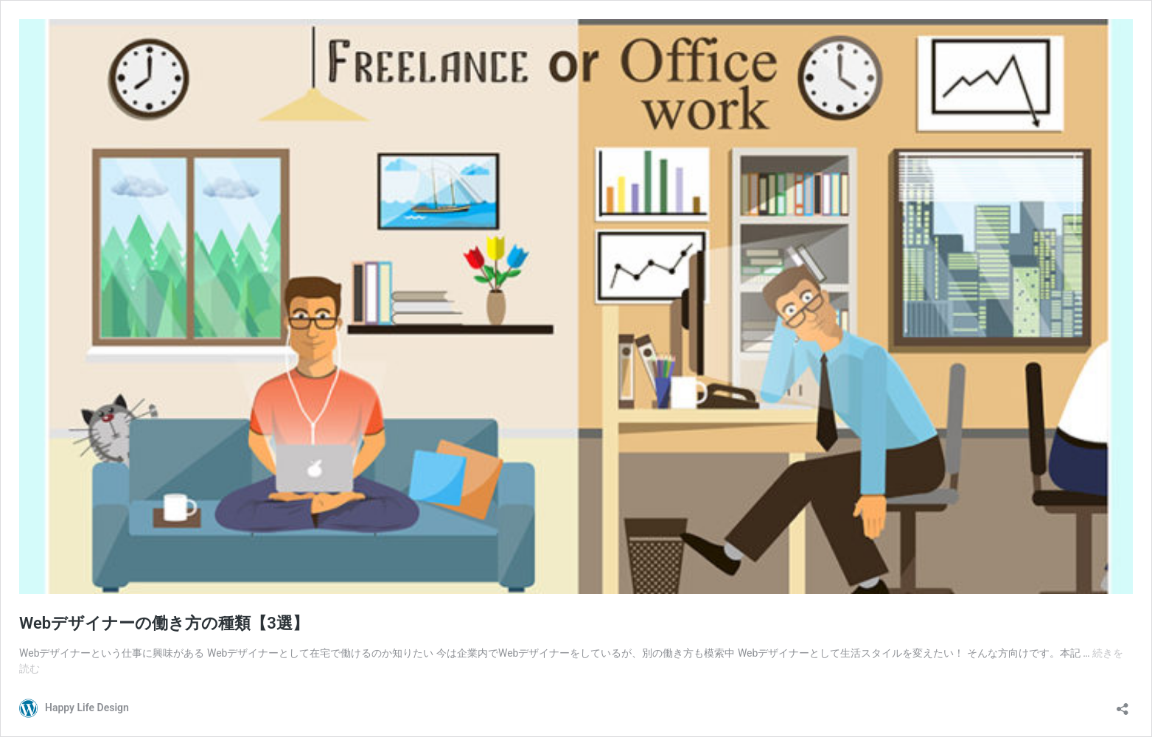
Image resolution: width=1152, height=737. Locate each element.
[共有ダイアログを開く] (1122, 704)
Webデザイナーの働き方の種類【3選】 (164, 623)
